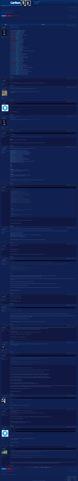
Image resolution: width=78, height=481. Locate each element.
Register (5, 6)
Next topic (75, 17)
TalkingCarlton (7, 10)
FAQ (76, 6)
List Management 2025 (7, 12)
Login (2, 6)
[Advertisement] (39, 21)
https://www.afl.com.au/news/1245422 (35, 119)
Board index (3, 10)
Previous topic (71, 17)
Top (2, 114)
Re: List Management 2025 (17, 78)
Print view (3, 17)
